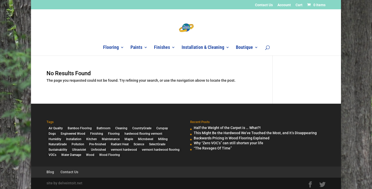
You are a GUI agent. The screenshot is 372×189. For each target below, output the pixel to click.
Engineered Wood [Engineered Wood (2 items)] (73, 133)
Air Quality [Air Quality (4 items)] (56, 128)
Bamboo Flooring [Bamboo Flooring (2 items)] (80, 128)
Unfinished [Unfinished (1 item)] (98, 150)
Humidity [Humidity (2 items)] (55, 139)
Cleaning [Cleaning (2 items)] (121, 128)
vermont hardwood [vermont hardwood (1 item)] (124, 150)
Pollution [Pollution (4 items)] (78, 144)
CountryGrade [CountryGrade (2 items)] (141, 128)
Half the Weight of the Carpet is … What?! (227, 128)
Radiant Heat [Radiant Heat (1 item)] (120, 144)
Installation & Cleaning (203, 48)
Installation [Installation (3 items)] (73, 139)
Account (284, 5)
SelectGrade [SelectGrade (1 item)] (157, 144)
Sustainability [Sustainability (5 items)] (58, 150)
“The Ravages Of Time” (213, 148)
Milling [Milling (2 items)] (163, 139)
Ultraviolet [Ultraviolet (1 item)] (79, 150)
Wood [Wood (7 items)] (90, 155)
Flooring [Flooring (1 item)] (114, 133)
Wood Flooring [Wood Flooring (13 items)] (109, 155)
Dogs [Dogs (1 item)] (52, 133)
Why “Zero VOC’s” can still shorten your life (228, 143)
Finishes (162, 48)
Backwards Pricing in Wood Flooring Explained (231, 138)
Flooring (111, 48)
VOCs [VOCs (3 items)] (52, 155)
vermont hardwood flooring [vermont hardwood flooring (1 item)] (161, 150)
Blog (50, 172)
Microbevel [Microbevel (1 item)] (145, 139)
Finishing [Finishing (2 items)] (96, 133)
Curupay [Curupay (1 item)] (162, 128)
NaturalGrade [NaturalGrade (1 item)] (58, 144)
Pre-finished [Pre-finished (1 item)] (97, 144)
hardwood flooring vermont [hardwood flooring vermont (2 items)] (143, 133)
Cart (299, 5)
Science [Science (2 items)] (139, 144)
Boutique (244, 48)
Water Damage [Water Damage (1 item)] (71, 155)
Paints (136, 48)
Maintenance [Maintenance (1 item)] (111, 139)
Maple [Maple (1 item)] (129, 139)
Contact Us (264, 5)
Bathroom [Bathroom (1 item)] (103, 128)
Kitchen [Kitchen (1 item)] (91, 139)
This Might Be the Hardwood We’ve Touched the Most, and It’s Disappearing (255, 133)
